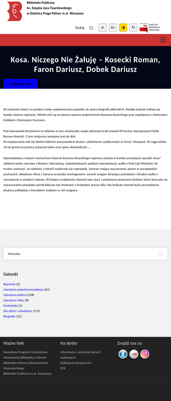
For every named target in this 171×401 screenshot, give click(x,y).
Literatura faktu (13, 300)
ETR (62, 368)
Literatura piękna (14, 295)
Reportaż (9, 284)
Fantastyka (10, 306)
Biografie (9, 316)
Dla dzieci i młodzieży (17, 311)
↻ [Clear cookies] (133, 27)
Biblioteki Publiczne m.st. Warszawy (27, 373)
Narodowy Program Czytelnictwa (25, 352)
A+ (113, 27)
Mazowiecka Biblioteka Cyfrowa (24, 357)
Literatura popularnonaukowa (23, 289)
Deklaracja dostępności (76, 363)
